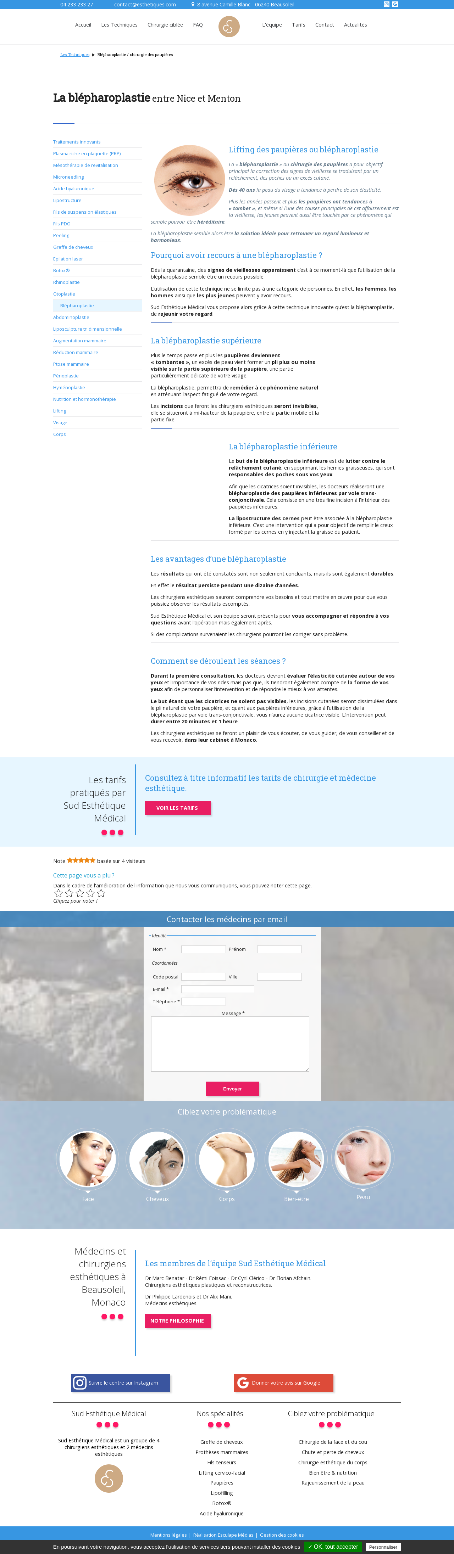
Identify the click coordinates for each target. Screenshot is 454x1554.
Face (88, 1209)
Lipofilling (222, 1503)
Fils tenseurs (221, 1473)
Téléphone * (166, 1001)
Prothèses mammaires (221, 1462)
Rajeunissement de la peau (333, 1493)
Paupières (221, 1493)
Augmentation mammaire (79, 340)
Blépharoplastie (77, 305)
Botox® (61, 270)
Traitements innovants (77, 142)
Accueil (83, 24)
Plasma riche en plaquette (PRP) (87, 153)
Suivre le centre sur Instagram (123, 1393)
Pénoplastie (66, 375)
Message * (233, 1013)
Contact (324, 24)
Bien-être (296, 1209)
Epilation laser (68, 259)
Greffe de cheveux (73, 247)
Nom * (159, 949)
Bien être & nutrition (333, 1483)
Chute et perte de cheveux (333, 1462)
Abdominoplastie (71, 317)
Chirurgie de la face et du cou (333, 1452)
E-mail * (161, 989)
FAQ (198, 24)
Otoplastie (64, 294)
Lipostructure (67, 200)
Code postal (165, 977)
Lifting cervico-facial (222, 1483)
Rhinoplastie (66, 282)
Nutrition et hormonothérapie (84, 399)
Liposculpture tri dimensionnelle (87, 329)
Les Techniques (119, 24)
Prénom (237, 949)
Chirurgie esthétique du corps (332, 1473)
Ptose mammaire (71, 364)
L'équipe (272, 24)
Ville (233, 977)
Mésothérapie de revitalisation (85, 165)
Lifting (59, 411)
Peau (363, 1208)
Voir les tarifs (177, 807)
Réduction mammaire (75, 352)
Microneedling (68, 177)
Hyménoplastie (69, 387)
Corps (59, 434)
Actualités (355, 24)
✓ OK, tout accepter (333, 1547)
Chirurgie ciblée (165, 24)
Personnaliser (383, 1547)
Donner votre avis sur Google (286, 1393)
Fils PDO (62, 223)
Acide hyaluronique (73, 188)
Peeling (61, 235)
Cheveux (157, 1209)
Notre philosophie (177, 1331)
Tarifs (298, 24)
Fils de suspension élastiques (85, 212)
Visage (60, 422)
